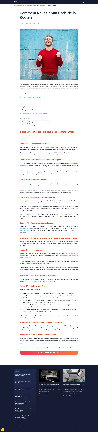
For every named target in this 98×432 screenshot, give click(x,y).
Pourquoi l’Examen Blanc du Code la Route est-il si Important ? (24, 402)
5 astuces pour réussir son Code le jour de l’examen (34, 113)
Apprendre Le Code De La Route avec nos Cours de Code (24, 416)
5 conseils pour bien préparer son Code (31, 97)
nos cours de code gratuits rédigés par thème (51, 153)
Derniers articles (68, 427)
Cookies (33, 427)
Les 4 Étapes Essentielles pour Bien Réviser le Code (24, 409)
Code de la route (81, 427)
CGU (23, 427)
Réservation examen (29, 2)
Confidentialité (28, 427)
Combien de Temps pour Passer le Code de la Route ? (23, 375)
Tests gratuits (42, 2)
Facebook (75, 427)
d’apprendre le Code (48, 147)
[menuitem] (21, 2)
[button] (2, 429)
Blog (21, 2)
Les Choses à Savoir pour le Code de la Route (24, 381)
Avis (37, 2)
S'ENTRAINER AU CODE (49, 353)
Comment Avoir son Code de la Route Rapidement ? (24, 395)
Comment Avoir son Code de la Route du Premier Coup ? (24, 388)
